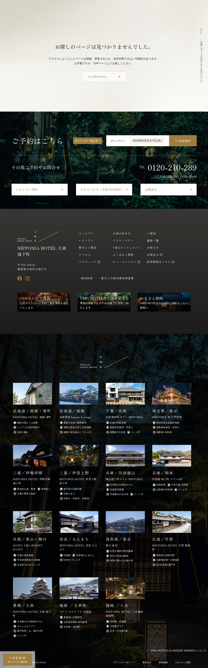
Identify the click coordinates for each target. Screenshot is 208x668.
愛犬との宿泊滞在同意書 (117, 278)
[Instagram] (27, 278)
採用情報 (163, 662)
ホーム (201, 31)
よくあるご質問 (123, 255)
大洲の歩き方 (122, 233)
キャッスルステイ (125, 262)
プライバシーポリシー (124, 662)
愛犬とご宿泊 (88, 247)
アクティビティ (123, 240)
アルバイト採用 (183, 662)
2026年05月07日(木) (147, 140)
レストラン (86, 240)
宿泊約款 (87, 278)
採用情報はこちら (159, 262)
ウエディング (88, 262)
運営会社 (146, 662)
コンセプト (86, 233)
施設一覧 (153, 240)
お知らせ (153, 247)
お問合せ (153, 255)
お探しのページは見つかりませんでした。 (201, 62)
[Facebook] (19, 278)
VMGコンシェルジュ (127, 247)
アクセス (85, 255)
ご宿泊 (151, 233)
